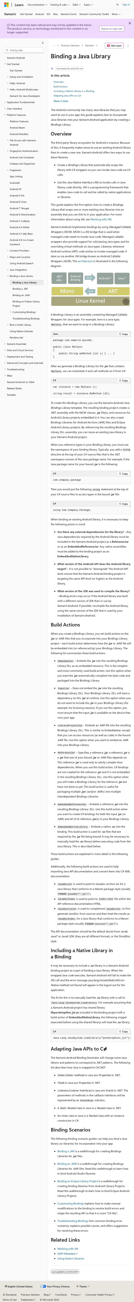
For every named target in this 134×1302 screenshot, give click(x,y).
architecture (85, 261)
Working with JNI (101, 219)
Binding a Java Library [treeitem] (25, 282)
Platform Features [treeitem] (19, 121)
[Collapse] (42, 43)
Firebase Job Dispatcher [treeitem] (22, 163)
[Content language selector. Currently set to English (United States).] (19, 1286)
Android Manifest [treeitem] (19, 134)
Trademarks (27, 1299)
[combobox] (24, 50)
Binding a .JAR (66, 1151)
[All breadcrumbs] (54, 45)
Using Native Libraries (70, 1258)
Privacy (75, 1294)
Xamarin (89, 45)
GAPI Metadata (66, 1253)
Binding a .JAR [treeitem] (20, 288)
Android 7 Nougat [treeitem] (19, 208)
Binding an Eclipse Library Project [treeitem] (26, 303)
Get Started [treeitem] (16, 70)
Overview (59, 81)
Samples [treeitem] (11, 394)
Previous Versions (70, 45)
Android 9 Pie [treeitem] (17, 195)
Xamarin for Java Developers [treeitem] (25, 96)
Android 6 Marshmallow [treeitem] (22, 214)
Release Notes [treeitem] (14, 388)
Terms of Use (10, 1299)
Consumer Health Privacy (98, 1294)
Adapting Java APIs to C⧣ (67, 95)
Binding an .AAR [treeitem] (21, 295)
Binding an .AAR (67, 1163)
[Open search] (117, 5)
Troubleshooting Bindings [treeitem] (26, 318)
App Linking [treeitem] (16, 176)
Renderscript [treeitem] (16, 337)
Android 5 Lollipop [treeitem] (19, 221)
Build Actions (61, 86)
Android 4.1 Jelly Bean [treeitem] (21, 233)
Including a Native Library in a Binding (74, 91)
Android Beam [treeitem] (17, 127)
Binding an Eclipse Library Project (77, 1181)
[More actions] (128, 45)
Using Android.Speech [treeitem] (22, 263)
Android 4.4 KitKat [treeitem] (19, 227)
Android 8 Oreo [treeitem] (18, 201)
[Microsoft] (6, 4)
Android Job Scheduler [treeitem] (22, 157)
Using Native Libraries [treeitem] (21, 331)
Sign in (126, 4)
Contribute (61, 1294)
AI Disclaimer (10, 1294)
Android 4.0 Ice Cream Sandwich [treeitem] (22, 242)
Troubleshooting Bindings (72, 1221)
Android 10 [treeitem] (15, 189)
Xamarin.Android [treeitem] (16, 57)
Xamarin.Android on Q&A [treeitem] (20, 382)
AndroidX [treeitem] (15, 182)
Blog (46, 1294)
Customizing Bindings (70, 1203)
